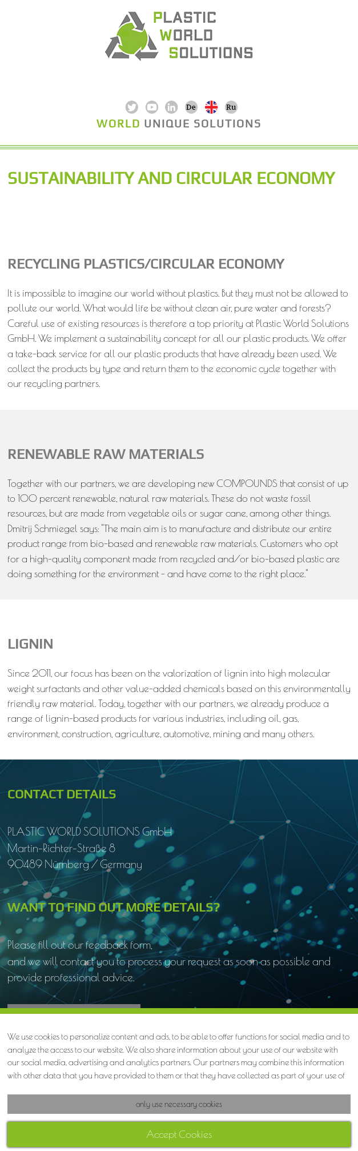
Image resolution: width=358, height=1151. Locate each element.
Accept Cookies (179, 1134)
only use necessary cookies (179, 1104)
